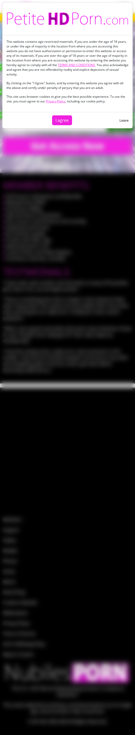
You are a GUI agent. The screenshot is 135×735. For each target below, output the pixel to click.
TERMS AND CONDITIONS (76, 65)
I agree (62, 120)
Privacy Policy (55, 101)
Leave (124, 120)
